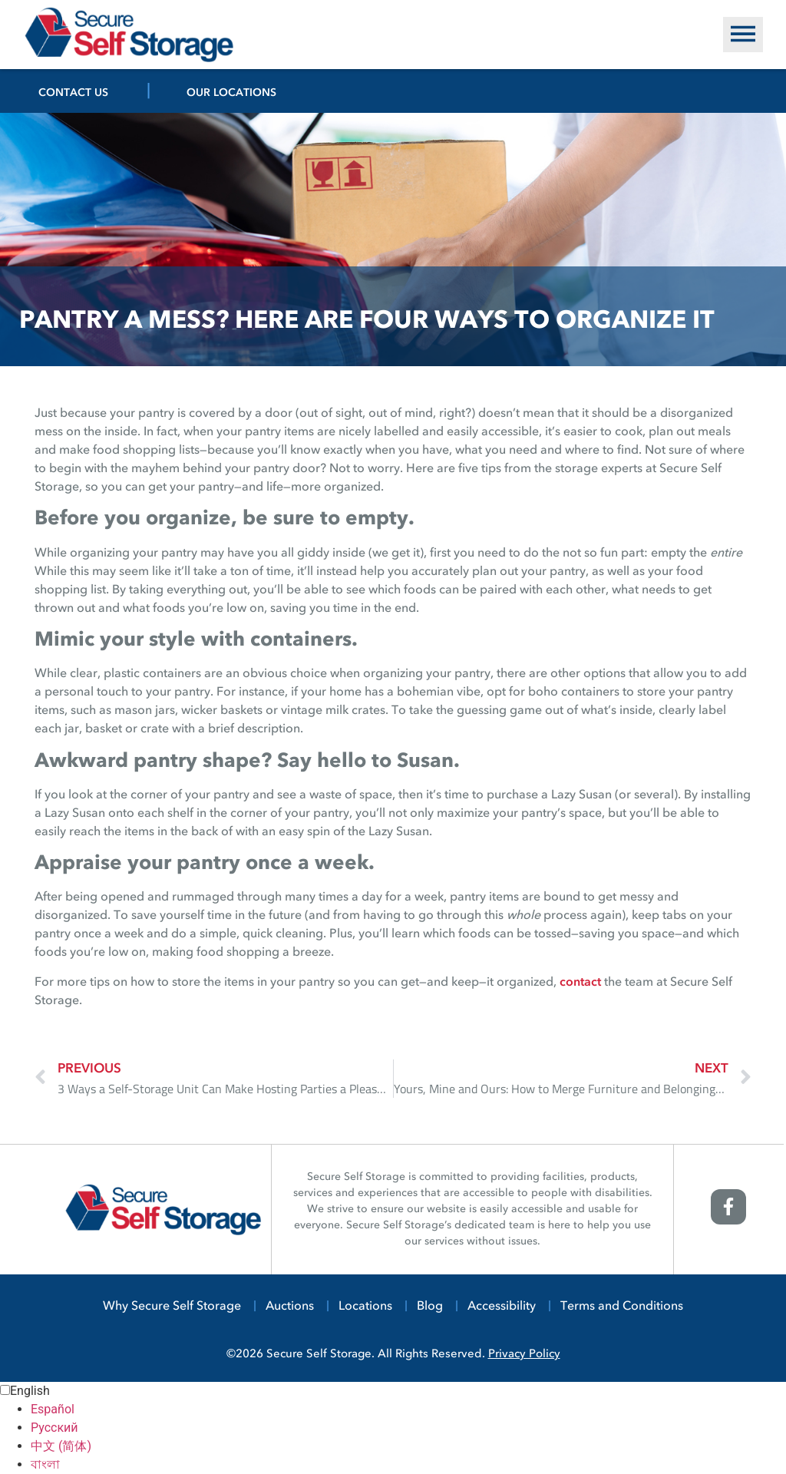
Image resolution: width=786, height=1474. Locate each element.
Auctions (290, 1306)
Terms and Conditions (621, 1306)
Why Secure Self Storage (172, 1306)
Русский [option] (54, 1427)
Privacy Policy (524, 1354)
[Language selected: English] (393, 1428)
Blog (430, 1306)
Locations (365, 1306)
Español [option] (52, 1409)
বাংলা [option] (45, 1464)
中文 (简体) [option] (61, 1446)
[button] (743, 34)
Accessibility (501, 1306)
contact (580, 983)
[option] (408, 1409)
